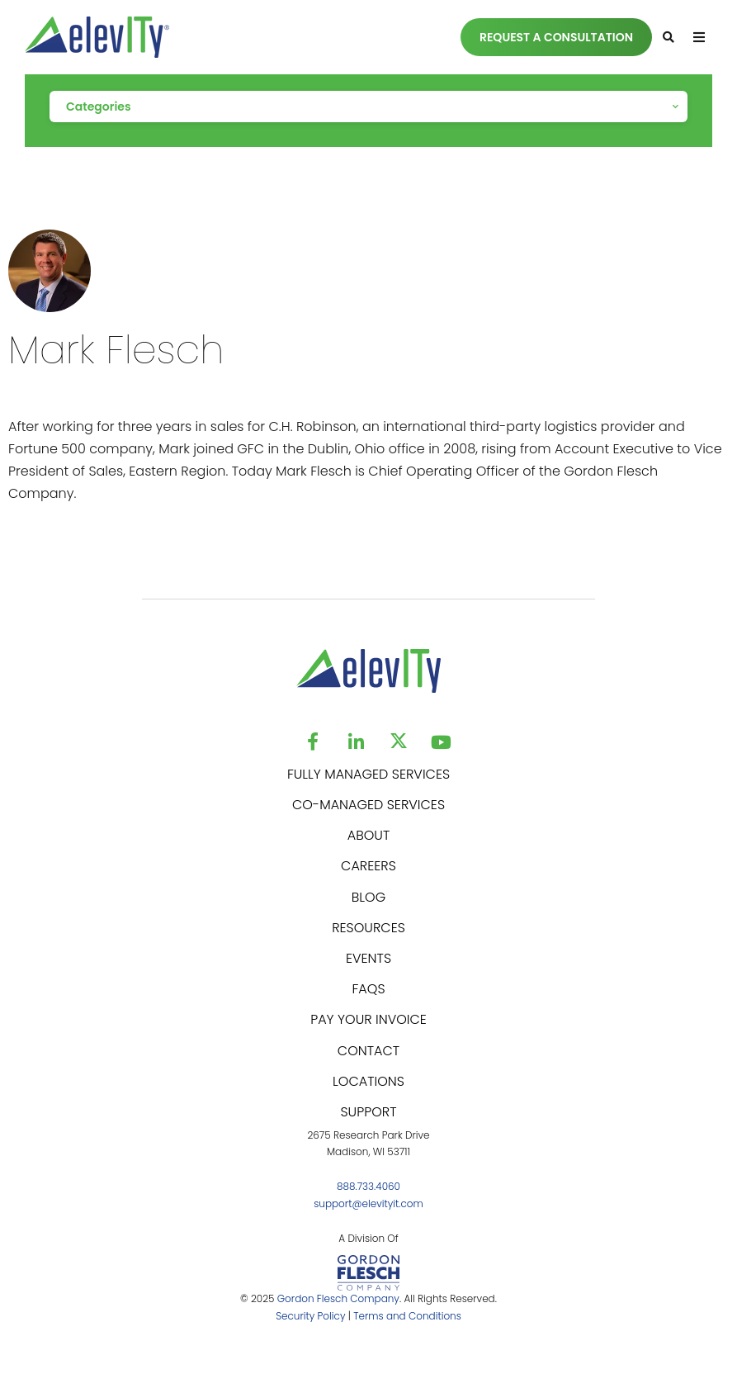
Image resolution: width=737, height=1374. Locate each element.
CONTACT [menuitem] (368, 1050)
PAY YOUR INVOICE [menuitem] (368, 1019)
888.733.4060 (368, 1186)
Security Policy (310, 1316)
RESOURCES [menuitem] (368, 927)
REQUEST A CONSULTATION (556, 37)
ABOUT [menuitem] (368, 835)
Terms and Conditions (407, 1316)
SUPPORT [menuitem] (368, 1111)
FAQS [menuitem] (368, 988)
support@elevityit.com (368, 1203)
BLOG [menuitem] (368, 897)
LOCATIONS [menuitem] (368, 1081)
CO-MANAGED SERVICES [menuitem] (368, 804)
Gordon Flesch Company (338, 1298)
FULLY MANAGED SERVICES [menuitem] (368, 774)
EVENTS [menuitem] (368, 958)
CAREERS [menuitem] (368, 865)
